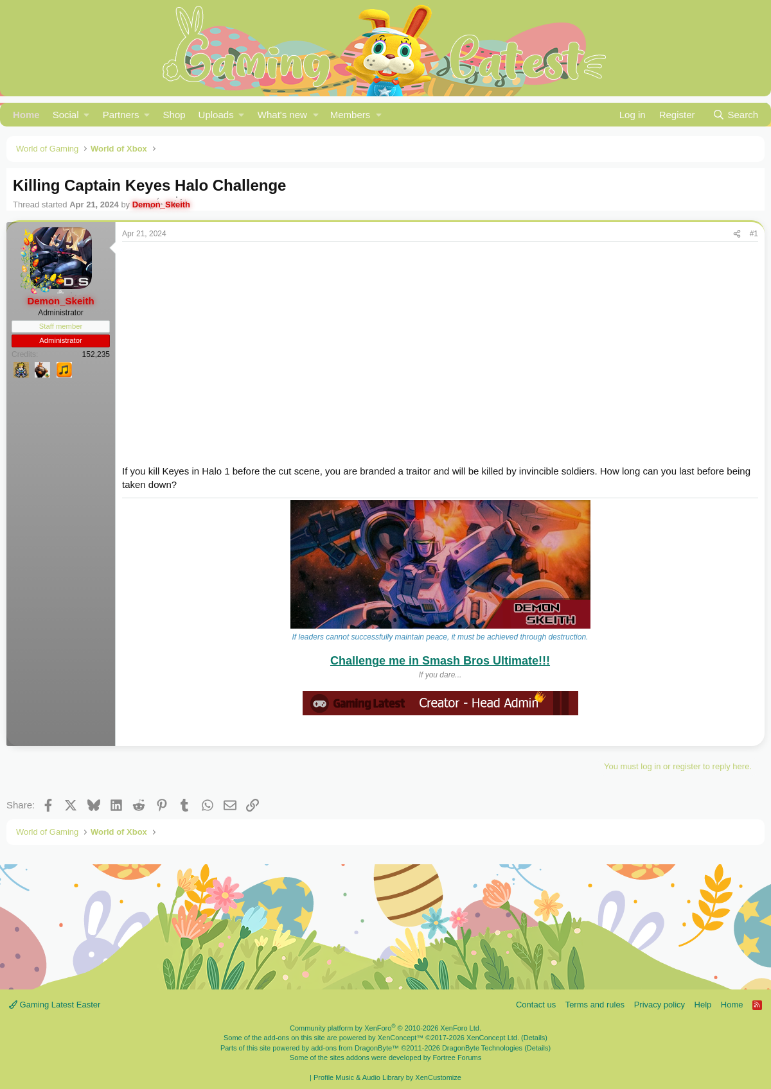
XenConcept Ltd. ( (495, 1037)
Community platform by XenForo (385, 1028)
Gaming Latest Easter (54, 1004)
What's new (282, 114)
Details (534, 1037)
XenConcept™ (401, 1037)
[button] (71, 114)
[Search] (735, 114)
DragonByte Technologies (482, 1048)
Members (350, 114)
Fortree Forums (456, 1057)
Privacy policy (659, 1004)
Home (26, 114)
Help (703, 1004)
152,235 (96, 354)
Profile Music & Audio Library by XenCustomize (387, 1077)
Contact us (536, 1004)
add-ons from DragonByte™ (355, 1048)
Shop (174, 114)
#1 (754, 233)
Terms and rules (595, 1004)
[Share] (737, 234)
